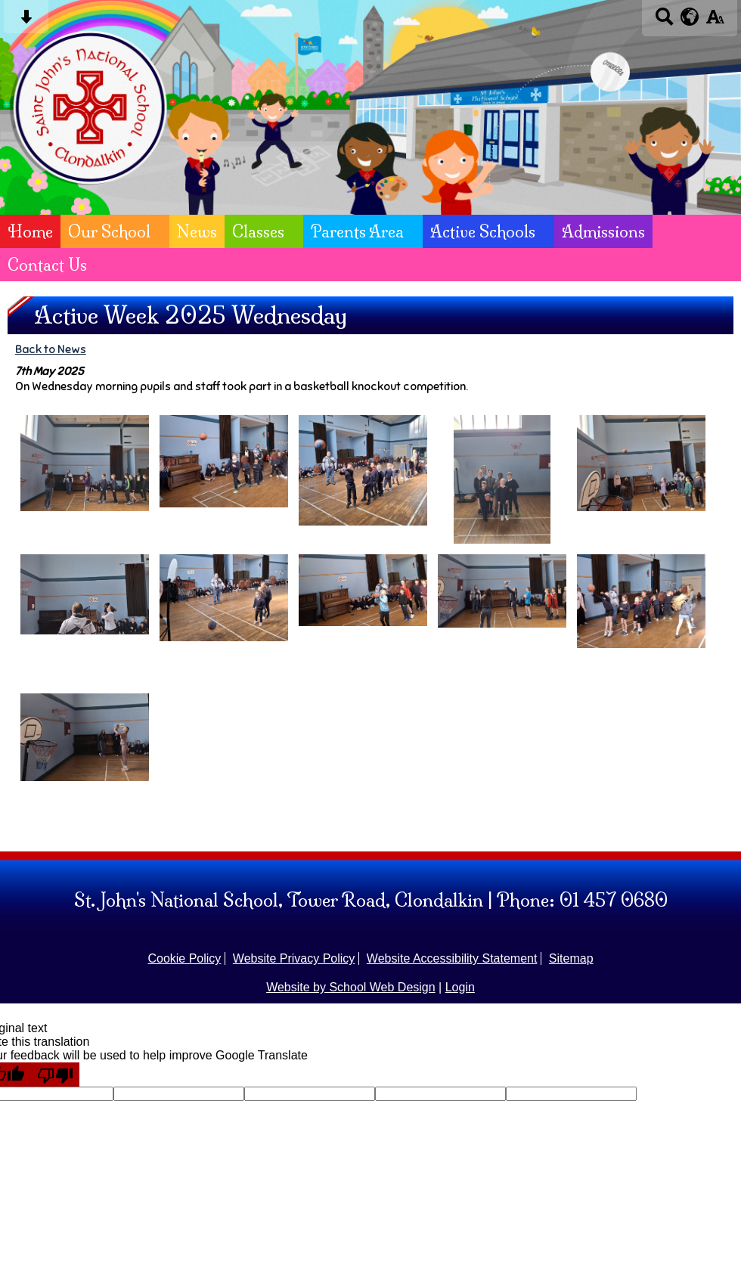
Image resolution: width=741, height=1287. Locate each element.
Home (30, 231)
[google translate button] (690, 17)
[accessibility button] (715, 21)
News (197, 231)
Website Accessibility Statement (452, 958)
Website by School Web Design (351, 987)
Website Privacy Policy (294, 958)
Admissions (603, 231)
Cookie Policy (184, 958)
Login (460, 987)
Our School (109, 231)
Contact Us (47, 264)
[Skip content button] (26, 21)
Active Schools (482, 231)
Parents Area (357, 231)
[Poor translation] (55, 1074)
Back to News (50, 349)
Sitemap (571, 958)
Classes (258, 231)
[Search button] (664, 21)
